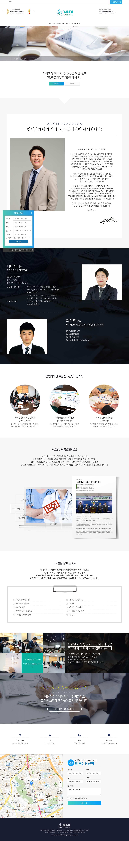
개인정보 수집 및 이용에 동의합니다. (77, 798)
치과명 (8, 219)
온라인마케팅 (60, 23)
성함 (7, 223)
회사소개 (52, 23)
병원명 (70, 770)
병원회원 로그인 (116, 2)
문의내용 (70, 786)
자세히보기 (26, 238)
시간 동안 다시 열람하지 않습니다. (19, 250)
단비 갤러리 (69, 23)
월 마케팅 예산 (8, 230)
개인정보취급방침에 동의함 (19, 238)
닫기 (31, 250)
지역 (7, 226)
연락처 (8, 234)
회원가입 (10, 1)
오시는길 (72, 83)
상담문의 (77, 23)
